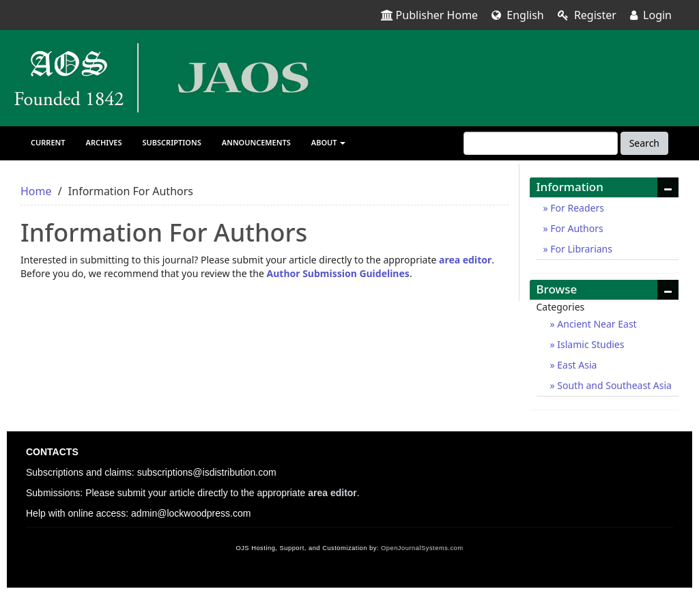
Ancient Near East (596, 323)
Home (36, 191)
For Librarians (580, 248)
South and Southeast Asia (613, 385)
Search (644, 143)
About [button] (328, 142)
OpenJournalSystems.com (422, 548)
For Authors (575, 228)
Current (48, 142)
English (517, 15)
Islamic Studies (590, 344)
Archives (104, 142)
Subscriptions (172, 142)
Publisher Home (430, 15)
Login (651, 15)
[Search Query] (540, 143)
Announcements (256, 142)
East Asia (576, 364)
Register (587, 15)
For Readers (576, 207)
